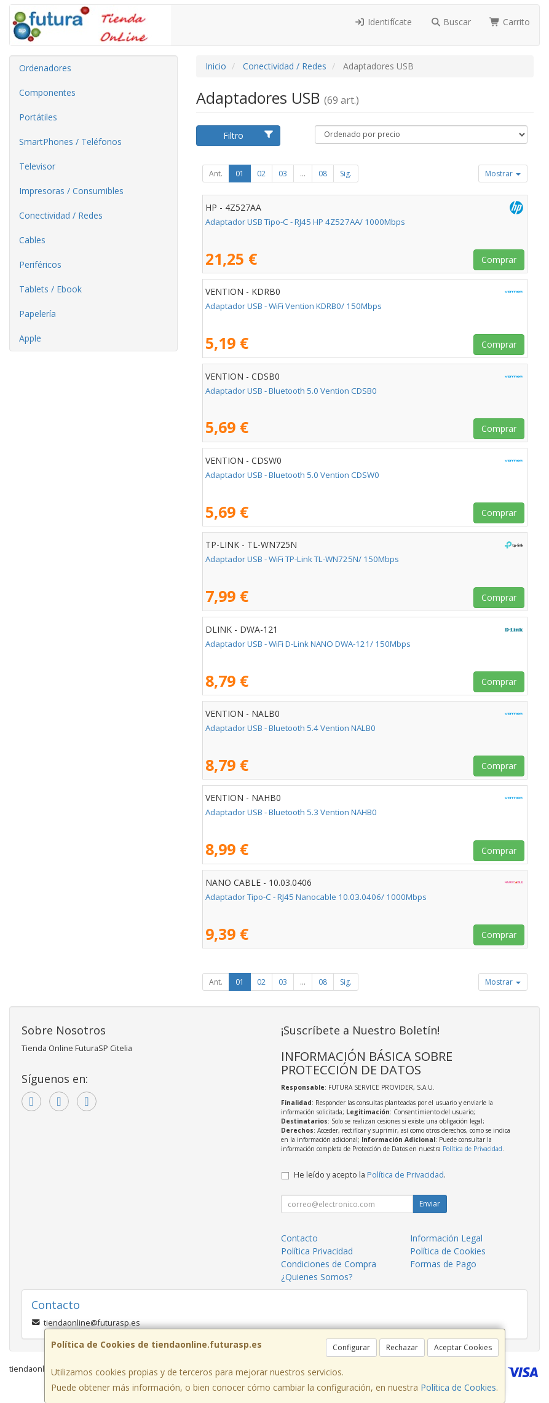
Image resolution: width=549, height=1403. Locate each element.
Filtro (248, 135)
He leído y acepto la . (370, 1175)
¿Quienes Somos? (316, 1277)
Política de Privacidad (472, 1148)
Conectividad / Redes (61, 215)
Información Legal (446, 1238)
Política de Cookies (458, 1387)
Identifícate (383, 22)
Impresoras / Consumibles (71, 191)
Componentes (47, 92)
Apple (30, 338)
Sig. (346, 173)
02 (261, 173)
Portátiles (38, 117)
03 (282, 173)
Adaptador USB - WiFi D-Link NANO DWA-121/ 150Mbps (308, 643)
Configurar (351, 1347)
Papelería (37, 313)
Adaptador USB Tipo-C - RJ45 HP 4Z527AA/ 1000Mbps (305, 221)
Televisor (37, 166)
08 (322, 173)
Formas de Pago (443, 1264)
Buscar (451, 22)
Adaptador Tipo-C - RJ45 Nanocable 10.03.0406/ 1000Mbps (316, 896)
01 (239, 173)
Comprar (498, 259)
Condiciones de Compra (328, 1264)
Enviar (429, 1203)
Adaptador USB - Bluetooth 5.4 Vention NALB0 (290, 727)
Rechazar (402, 1347)
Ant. (216, 173)
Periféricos (40, 264)
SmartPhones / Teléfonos (70, 141)
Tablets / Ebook (50, 289)
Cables (32, 240)
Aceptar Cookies (463, 1347)
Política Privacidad (317, 1251)
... (303, 173)
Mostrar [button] (503, 173)
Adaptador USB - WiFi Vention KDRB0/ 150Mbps (293, 305)
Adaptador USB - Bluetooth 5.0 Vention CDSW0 (292, 474)
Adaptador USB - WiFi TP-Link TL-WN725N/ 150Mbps (302, 559)
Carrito (509, 22)
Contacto (299, 1238)
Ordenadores (45, 68)
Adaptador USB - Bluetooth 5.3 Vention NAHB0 (291, 812)
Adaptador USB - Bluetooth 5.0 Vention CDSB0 (291, 390)
